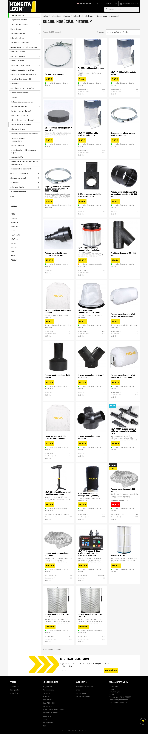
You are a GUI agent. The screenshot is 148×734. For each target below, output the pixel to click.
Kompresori (15, 84)
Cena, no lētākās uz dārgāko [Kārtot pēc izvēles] (122, 32)
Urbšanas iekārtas (17, 61)
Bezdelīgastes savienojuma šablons (24, 134)
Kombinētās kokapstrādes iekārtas (23, 74)
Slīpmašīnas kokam (18, 52)
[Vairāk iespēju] (143, 721)
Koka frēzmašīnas (17, 38)
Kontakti (108, 4)
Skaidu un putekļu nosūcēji (20, 65)
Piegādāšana (47, 686)
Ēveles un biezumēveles (19, 24)
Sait (12, 251)
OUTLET (14, 247)
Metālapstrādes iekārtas (19, 173)
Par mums (46, 693)
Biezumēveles (16, 29)
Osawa (13, 243)
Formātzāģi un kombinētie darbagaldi (24, 47)
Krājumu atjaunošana (18, 192)
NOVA (13, 230)
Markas (14, 206)
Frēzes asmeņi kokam (19, 115)
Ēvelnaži (14, 97)
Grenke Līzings (48, 700)
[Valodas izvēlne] (85, 3)
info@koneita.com (121, 700)
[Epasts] (82, 670)
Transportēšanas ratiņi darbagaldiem (19, 139)
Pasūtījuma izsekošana (84, 686)
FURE (13, 214)
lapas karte (47, 716)
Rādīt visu (81, 94)
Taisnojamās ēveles (18, 33)
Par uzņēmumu (48, 690)
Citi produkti (14, 182)
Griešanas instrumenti (18, 178)
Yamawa (14, 260)
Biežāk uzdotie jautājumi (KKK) (54, 709)
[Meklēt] (121, 9)
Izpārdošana (14, 686)
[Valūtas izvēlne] (99, 3)
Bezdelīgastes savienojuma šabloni (23, 88)
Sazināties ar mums (50, 713)
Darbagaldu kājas (17, 157)
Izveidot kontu (81, 693)
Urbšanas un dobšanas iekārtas (22, 70)
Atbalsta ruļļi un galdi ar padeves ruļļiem (23, 151)
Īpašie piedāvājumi (17, 15)
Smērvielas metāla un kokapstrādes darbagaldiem (24, 163)
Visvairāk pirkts (15, 693)
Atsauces (46, 696)
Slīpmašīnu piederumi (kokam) (22, 120)
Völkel (13, 256)
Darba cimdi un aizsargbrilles (21, 169)
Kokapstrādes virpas (18, 56)
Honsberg (14, 218)
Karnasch (14, 222)
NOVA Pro (14, 239)
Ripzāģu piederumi (18, 129)
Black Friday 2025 (49, 703)
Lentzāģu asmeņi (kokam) (21, 111)
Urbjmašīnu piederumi (19, 106)
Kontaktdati (47, 706)
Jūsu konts (81, 682)
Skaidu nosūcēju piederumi (21, 124)
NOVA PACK (15, 235)
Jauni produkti (15, 690)
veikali (45, 719)
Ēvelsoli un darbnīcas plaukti (21, 79)
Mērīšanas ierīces (17, 145)
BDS (12, 210)
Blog (44, 726)
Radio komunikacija (17, 187)
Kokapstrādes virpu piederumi (22, 102)
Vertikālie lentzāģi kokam (20, 42)
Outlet (12, 196)
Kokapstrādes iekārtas (18, 20)
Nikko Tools (15, 226)
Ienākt (115, 3)
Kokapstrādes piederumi (20, 93)
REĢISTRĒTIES (111, 670)
